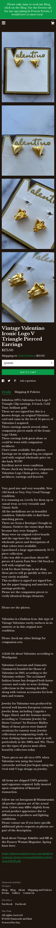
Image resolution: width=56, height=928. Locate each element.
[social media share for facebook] (3, 380)
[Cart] (52, 23)
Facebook (7, 904)
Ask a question (28, 380)
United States (26, 355)
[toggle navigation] (3, 22)
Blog (13, 890)
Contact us (28, 893)
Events (6, 893)
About (22, 890)
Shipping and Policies (40, 890)
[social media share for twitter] (9, 380)
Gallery (16, 893)
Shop (5, 890)
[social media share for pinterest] (15, 380)
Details (6, 391)
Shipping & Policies (27, 391)
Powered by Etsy (11, 922)
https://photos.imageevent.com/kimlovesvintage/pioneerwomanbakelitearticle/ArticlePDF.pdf (27, 857)
